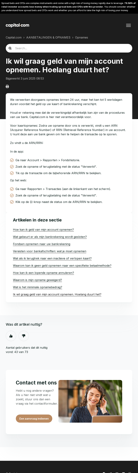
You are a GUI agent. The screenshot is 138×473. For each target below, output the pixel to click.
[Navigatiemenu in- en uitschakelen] (128, 25)
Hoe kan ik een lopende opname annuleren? (43, 273)
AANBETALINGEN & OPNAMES (48, 37)
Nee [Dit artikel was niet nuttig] (24, 336)
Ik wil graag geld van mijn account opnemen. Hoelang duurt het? (57, 294)
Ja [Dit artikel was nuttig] (11, 336)
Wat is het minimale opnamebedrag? (37, 287)
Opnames (81, 37)
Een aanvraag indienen (34, 418)
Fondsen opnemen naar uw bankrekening (41, 244)
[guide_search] (69, 48)
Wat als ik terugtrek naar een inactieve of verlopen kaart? (52, 258)
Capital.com (14, 37)
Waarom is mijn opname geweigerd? (37, 280)
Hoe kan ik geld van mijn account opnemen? (43, 229)
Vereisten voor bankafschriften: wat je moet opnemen (49, 251)
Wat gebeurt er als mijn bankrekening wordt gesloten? (50, 237)
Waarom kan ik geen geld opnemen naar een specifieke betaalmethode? (62, 265)
